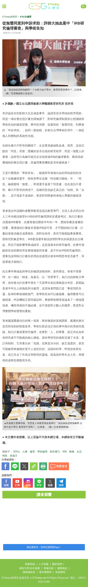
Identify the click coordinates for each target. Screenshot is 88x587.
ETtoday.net (39, 577)
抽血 (4, 455)
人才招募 (44, 564)
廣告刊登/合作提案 (29, 568)
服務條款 (62, 568)
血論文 (13, 455)
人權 (24, 451)
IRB (64, 451)
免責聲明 (60, 572)
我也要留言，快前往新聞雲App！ (44, 547)
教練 (71, 451)
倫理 (32, 451)
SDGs (16, 451)
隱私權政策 (29, 572)
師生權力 (55, 451)
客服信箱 (49, 568)
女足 (79, 451)
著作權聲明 (45, 572)
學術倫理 (42, 451)
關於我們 (57, 564)
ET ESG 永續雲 (44, 6)
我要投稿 (30, 564)
